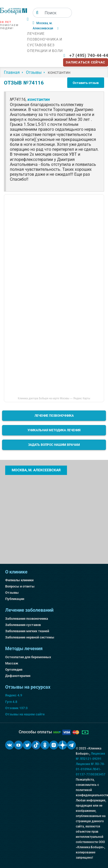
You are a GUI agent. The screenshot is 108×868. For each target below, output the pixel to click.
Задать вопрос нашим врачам (54, 445)
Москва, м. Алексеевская (36, 470)
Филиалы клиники (19, 580)
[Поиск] (37, 12)
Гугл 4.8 (11, 702)
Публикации (14, 599)
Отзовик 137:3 (16, 708)
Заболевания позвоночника (26, 619)
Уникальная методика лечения (54, 430)
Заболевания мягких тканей (27, 631)
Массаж (11, 663)
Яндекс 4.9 (13, 695)
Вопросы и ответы (20, 586)
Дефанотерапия (17, 676)
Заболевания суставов (23, 625)
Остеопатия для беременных (28, 657)
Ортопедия (13, 669)
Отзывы (12, 593)
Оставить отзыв (86, 83)
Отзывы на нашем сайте (25, 714)
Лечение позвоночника (54, 415)
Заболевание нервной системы (29, 637)
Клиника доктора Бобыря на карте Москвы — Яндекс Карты (54, 398)
